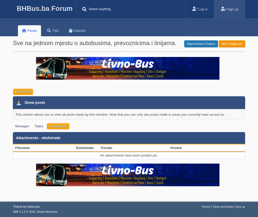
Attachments (58, 126)
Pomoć (206, 206)
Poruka (106, 148)
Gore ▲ (240, 206)
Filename (25, 148)
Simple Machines (47, 211)
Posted (175, 148)
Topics (39, 126)
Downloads (85, 148)
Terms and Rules (223, 206)
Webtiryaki (33, 206)
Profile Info (23, 92)
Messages (22, 126)
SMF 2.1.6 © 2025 (24, 211)
